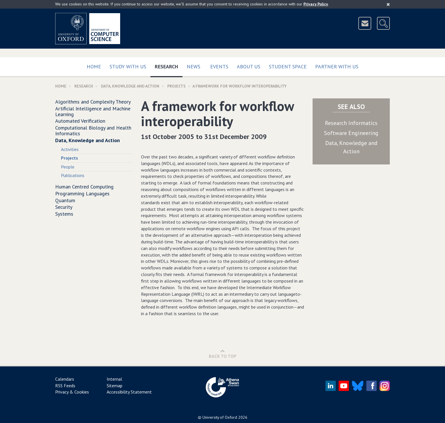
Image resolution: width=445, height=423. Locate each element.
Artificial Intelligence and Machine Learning (92, 111)
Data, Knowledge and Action (130, 86)
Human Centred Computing (84, 186)
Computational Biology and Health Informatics (93, 130)
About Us (248, 66)
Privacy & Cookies (72, 392)
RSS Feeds (65, 385)
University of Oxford (219, 417)
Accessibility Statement (129, 392)
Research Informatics (351, 123)
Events (219, 66)
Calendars (64, 379)
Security (63, 207)
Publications (72, 175)
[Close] (388, 4)
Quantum (65, 200)
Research (168, 65)
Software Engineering (351, 133)
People (67, 167)
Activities (70, 149)
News (193, 66)
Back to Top (223, 353)
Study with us (128, 66)
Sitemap (114, 385)
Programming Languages (82, 193)
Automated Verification (80, 121)
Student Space (288, 66)
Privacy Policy (315, 4)
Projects (176, 86)
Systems (64, 213)
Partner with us (336, 66)
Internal (114, 379)
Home (94, 66)
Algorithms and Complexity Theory (93, 101)
